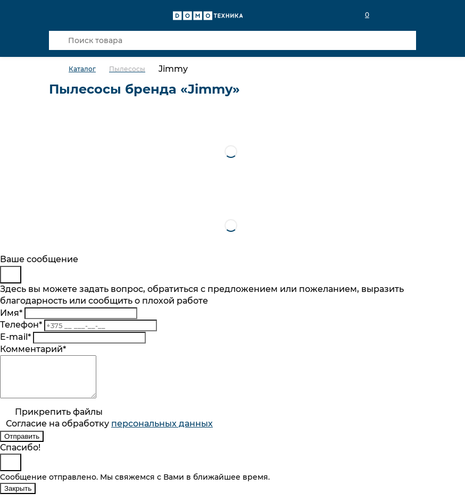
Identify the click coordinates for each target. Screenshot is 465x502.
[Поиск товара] (232, 40)
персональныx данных (162, 431)
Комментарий (33, 349)
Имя (11, 313)
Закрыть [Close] (17, 496)
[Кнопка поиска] (58, 40)
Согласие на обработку (109, 431)
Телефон (21, 325)
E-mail (15, 337)
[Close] (10, 274)
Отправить (21, 444)
